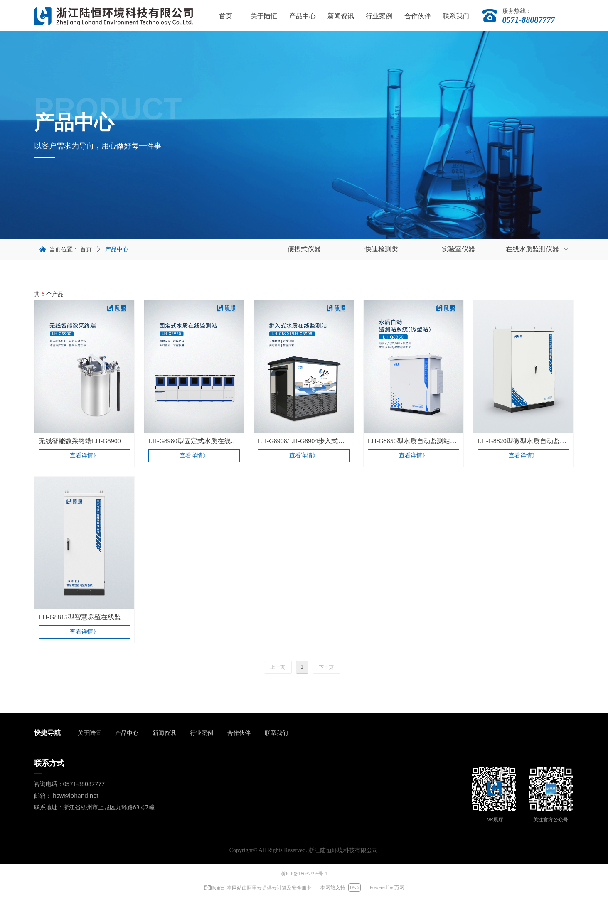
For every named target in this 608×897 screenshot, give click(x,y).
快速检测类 (381, 249)
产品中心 (116, 249)
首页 (86, 249)
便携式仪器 (304, 249)
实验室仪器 (458, 249)
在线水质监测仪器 (537, 249)
